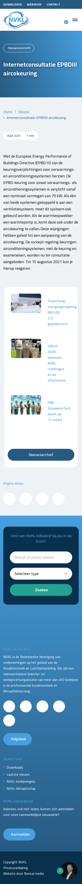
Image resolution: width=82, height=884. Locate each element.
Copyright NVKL (15, 862)
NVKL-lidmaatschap (21, 788)
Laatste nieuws (18, 774)
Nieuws (23, 111)
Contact (53, 4)
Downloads (12, 4)
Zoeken (41, 589)
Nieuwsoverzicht (19, 48)
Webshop (34, 4)
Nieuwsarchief (41, 454)
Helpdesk (18, 738)
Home (7, 111)
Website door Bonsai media (23, 873)
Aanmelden (20, 834)
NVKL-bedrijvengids (21, 781)
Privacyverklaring (15, 867)
